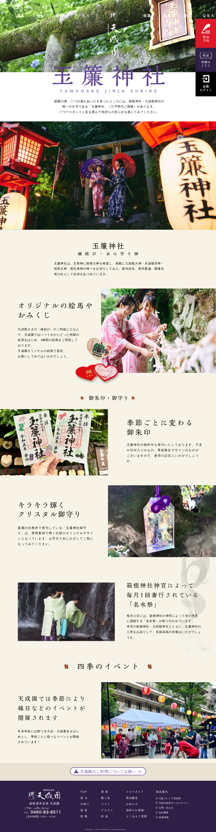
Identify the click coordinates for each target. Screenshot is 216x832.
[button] (108, 770)
